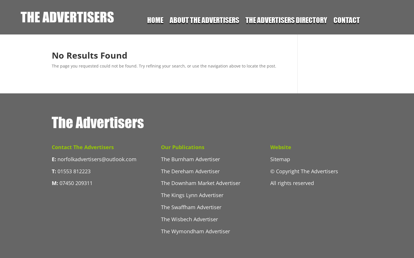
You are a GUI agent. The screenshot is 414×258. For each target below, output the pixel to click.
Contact (347, 21)
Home (155, 21)
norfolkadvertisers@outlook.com (97, 159)
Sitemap (280, 159)
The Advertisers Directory (286, 21)
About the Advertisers (204, 21)
